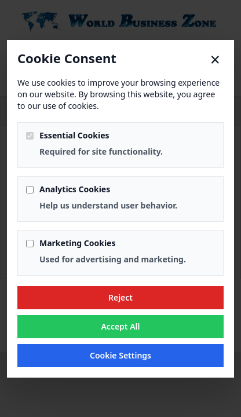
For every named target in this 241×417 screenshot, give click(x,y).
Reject (120, 297)
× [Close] (215, 59)
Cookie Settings (120, 355)
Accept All (120, 326)
